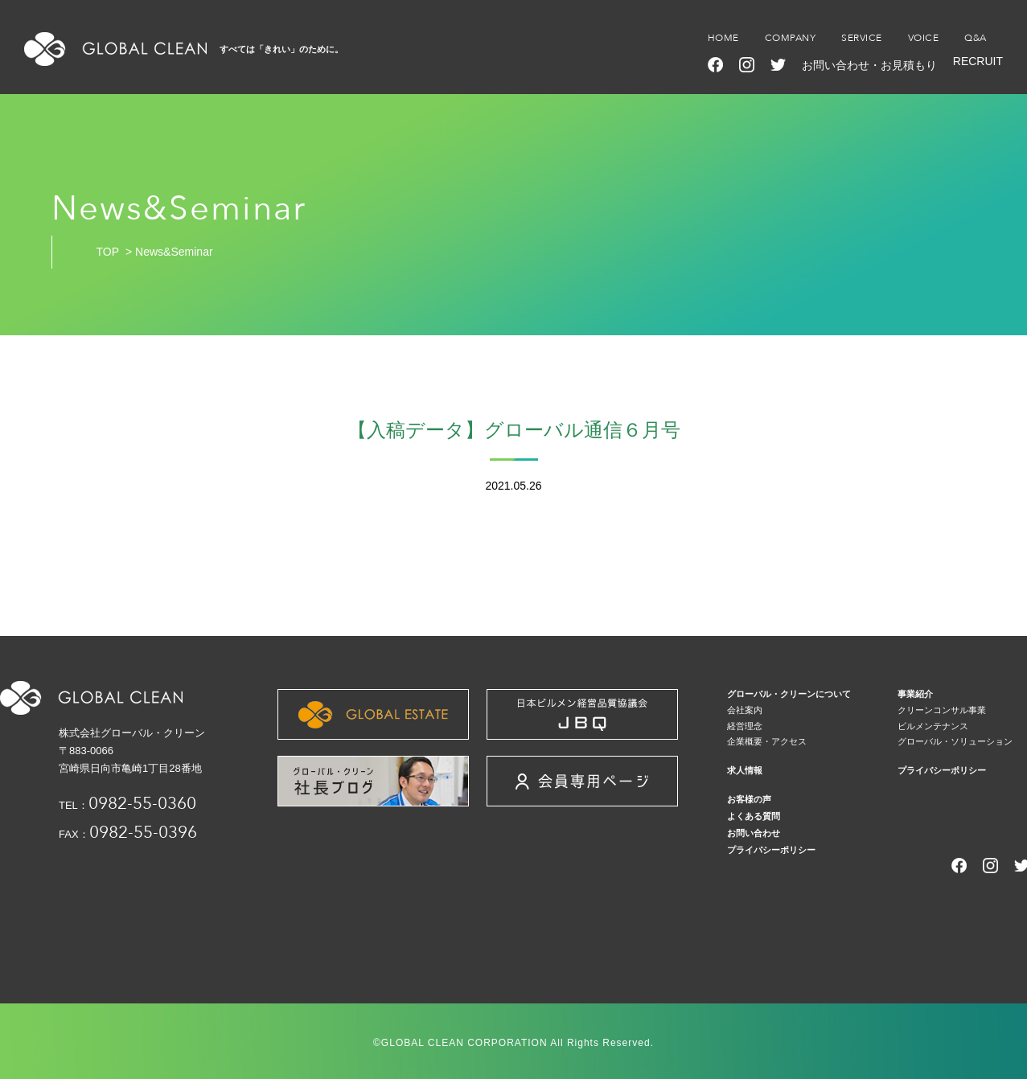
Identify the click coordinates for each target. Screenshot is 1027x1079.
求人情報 (744, 770)
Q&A (975, 37)
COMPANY (790, 37)
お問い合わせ (753, 833)
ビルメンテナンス (933, 726)
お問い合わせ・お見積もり (869, 65)
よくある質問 (753, 816)
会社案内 (744, 710)
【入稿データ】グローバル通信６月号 (207, 537)
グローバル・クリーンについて (789, 694)
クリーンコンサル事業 (942, 710)
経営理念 (744, 726)
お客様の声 (749, 799)
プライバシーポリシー (942, 770)
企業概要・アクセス (767, 741)
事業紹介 (915, 694)
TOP (108, 251)
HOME (723, 37)
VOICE (923, 37)
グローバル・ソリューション (955, 741)
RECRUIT (978, 61)
